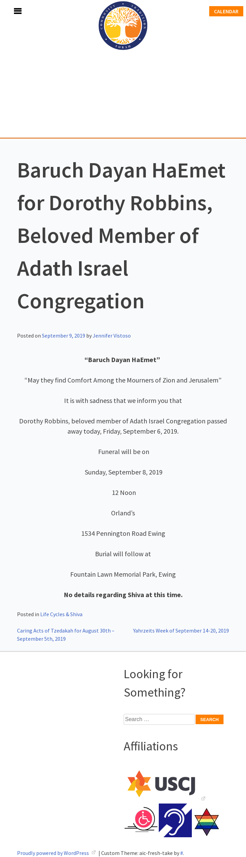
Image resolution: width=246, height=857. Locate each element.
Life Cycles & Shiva (61, 614)
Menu (10, 11)
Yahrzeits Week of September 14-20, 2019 (181, 630)
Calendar (226, 11)
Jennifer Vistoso (112, 335)
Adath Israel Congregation (123, 68)
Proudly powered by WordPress (53, 853)
